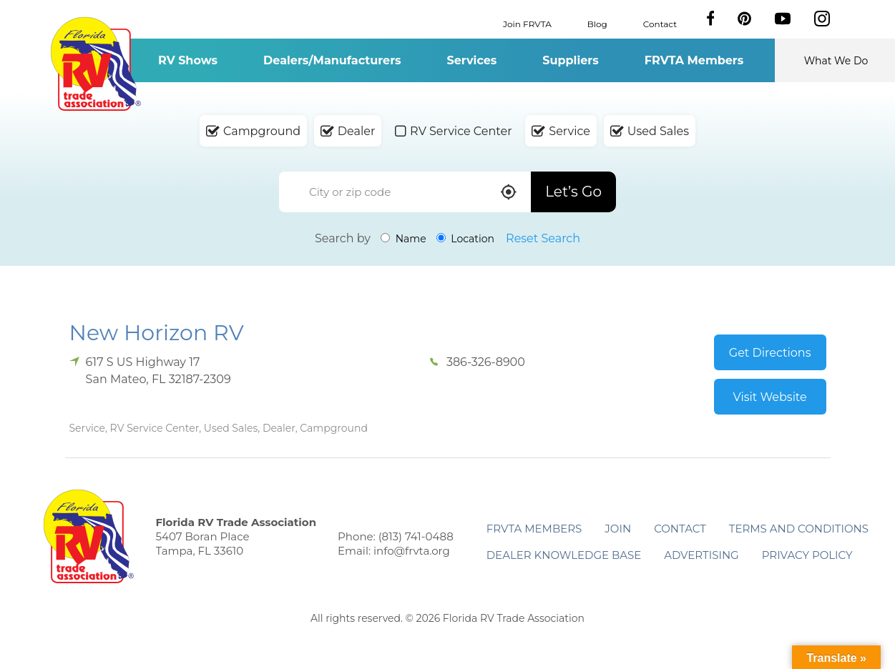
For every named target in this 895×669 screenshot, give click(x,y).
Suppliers (570, 60)
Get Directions (770, 353)
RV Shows (187, 60)
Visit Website (770, 397)
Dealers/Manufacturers (332, 60)
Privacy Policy (807, 555)
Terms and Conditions (799, 528)
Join (618, 528)
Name (403, 238)
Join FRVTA (527, 23)
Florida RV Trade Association (96, 64)
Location (465, 238)
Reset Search (543, 238)
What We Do (836, 60)
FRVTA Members (694, 60)
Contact (660, 23)
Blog (597, 23)
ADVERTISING (701, 555)
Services (472, 60)
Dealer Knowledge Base (563, 555)
